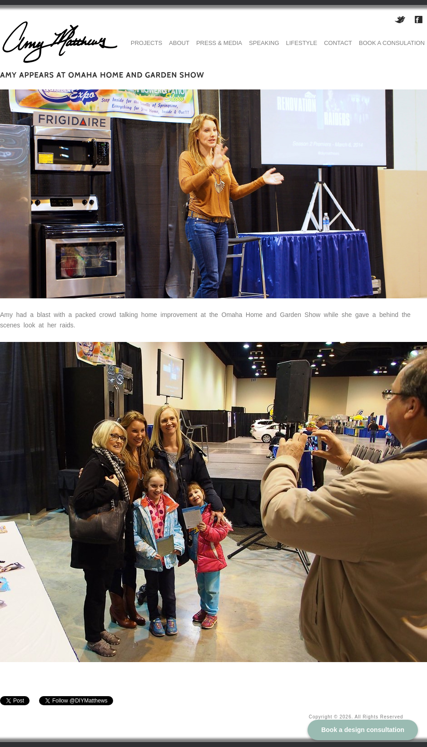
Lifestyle (302, 43)
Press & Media (219, 43)
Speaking (264, 43)
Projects (146, 43)
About (179, 43)
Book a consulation (392, 43)
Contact (338, 43)
